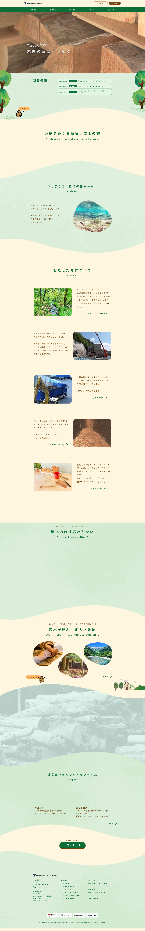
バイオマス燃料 (69, 901)
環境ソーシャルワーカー (97, 896)
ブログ (92, 10)
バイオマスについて (54, 445)
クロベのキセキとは (98, 488)
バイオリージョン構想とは (95, 313)
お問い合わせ (113, 3)
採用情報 (72, 10)
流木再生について (99, 398)
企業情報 (53, 10)
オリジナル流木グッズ (73, 895)
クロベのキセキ (69, 889)
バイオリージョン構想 (71, 898)
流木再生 (66, 886)
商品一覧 (111, 10)
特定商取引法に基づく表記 (58, 925)
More (106, 675)
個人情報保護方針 (45, 925)
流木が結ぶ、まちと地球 (97, 886)
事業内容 (34, 10)
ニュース (95, 3)
